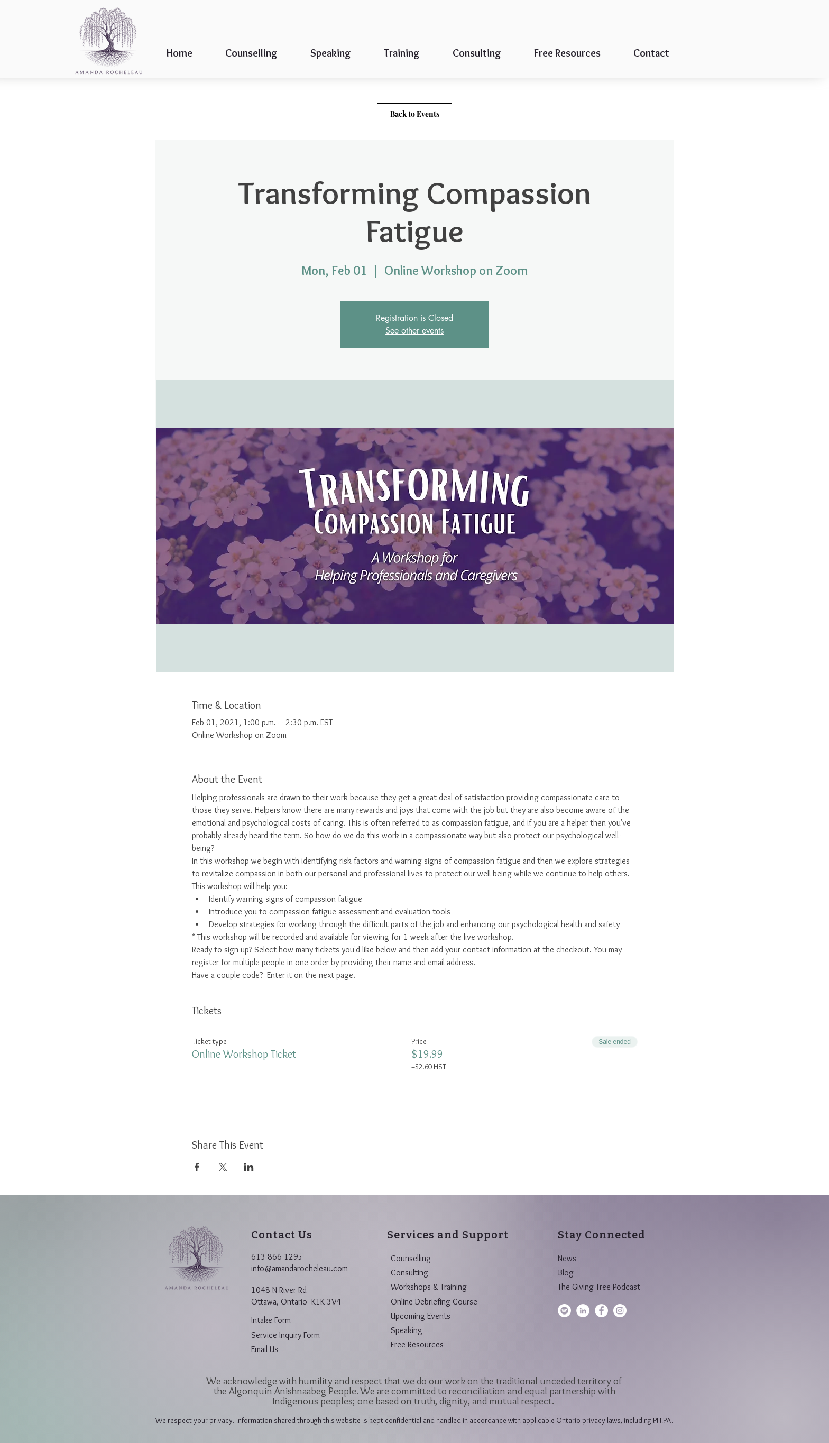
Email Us (264, 1349)
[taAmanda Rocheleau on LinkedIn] (582, 1310)
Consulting (409, 1273)
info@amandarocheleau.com (299, 1268)
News (567, 1258)
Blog (566, 1273)
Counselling (411, 1258)
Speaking (406, 1330)
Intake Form (271, 1320)
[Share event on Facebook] (197, 1167)
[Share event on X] (223, 1167)
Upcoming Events (420, 1316)
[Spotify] (564, 1310)
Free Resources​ (417, 1344)
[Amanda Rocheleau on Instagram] (620, 1310)
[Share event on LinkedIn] (249, 1167)
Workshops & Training (429, 1287)
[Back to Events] (414, 113)
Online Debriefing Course (434, 1302)
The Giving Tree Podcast (599, 1287)
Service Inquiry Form (285, 1335)
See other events (414, 330)
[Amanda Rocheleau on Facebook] (601, 1310)
